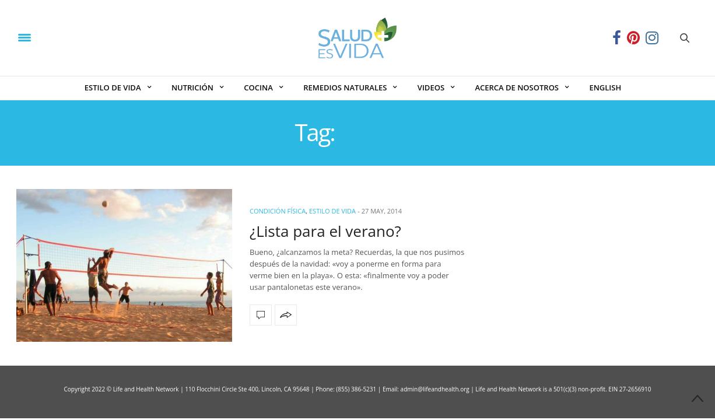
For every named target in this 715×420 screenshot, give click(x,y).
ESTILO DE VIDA (113, 87)
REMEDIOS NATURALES (345, 87)
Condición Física (278, 210)
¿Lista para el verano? (325, 231)
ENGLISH (605, 87)
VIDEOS (431, 87)
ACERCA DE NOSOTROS (517, 87)
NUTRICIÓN (192, 87)
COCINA (258, 87)
